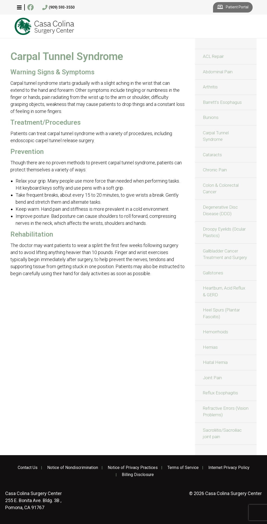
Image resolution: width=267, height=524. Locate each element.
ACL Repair (213, 56)
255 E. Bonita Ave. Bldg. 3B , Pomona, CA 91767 (33, 500)
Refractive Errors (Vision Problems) (225, 412)
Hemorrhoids (215, 331)
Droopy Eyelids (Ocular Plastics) (224, 232)
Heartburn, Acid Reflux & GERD (224, 291)
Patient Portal (232, 7)
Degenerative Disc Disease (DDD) (220, 210)
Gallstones (213, 272)
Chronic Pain (215, 169)
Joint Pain (212, 377)
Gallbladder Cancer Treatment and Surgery (225, 254)
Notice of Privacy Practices (133, 468)
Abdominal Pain (218, 71)
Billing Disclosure (138, 475)
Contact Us (28, 468)
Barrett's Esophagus (222, 102)
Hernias (210, 347)
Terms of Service (183, 468)
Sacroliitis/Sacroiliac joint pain (222, 433)
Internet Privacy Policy (229, 468)
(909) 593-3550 (58, 7)
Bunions (211, 117)
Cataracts (212, 154)
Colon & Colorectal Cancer (221, 189)
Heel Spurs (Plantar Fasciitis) (221, 313)
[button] (19, 7)
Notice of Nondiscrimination (72, 468)
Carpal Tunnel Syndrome (216, 136)
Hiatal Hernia (215, 362)
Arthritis (210, 86)
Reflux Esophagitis (220, 392)
